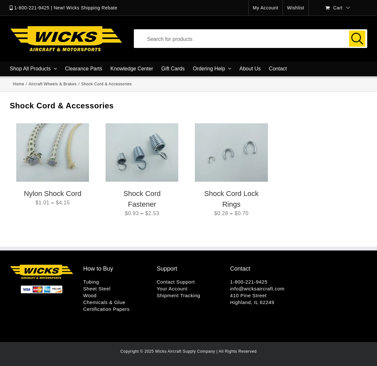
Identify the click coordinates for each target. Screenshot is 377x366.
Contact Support (176, 282)
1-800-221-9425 (31, 7)
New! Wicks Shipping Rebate (85, 7)
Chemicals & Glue (104, 302)
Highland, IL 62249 (252, 302)
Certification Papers (106, 309)
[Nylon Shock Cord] (52, 152)
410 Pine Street (248, 295)
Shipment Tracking (178, 295)
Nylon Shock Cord (52, 193)
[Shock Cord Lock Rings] (231, 152)
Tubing (91, 282)
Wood (89, 295)
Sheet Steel (96, 288)
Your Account (172, 288)
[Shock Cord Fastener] (142, 152)
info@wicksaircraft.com (257, 288)
